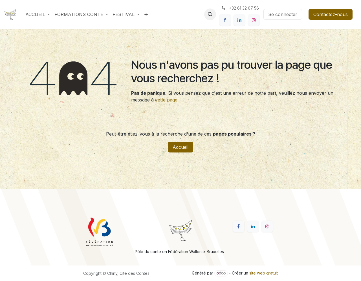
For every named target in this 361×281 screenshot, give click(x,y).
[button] (210, 14)
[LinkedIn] (239, 20)
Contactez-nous (330, 14)
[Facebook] (225, 20)
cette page (166, 100)
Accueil (180, 147)
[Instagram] (253, 20)
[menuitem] (37, 14)
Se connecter (282, 14)
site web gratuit (263, 273)
